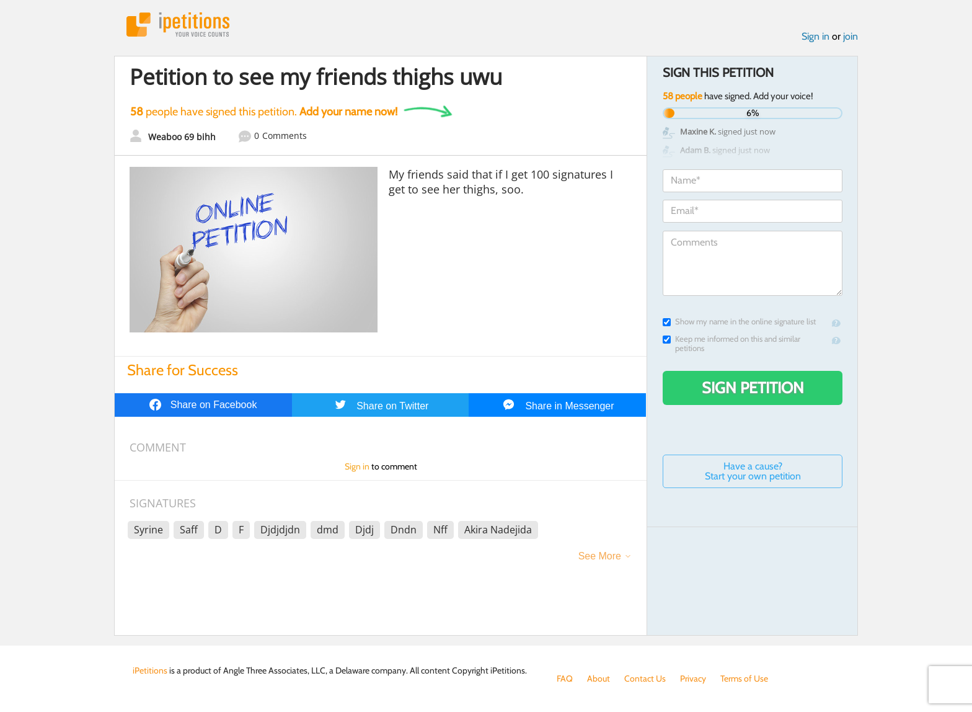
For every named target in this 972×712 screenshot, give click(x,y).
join (850, 36)
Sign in (815, 36)
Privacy (693, 678)
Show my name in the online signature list (739, 321)
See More (599, 556)
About (598, 678)
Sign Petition (753, 387)
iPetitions (177, 24)
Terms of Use (744, 678)
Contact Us (645, 678)
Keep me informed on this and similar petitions (731, 343)
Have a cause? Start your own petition (753, 471)
